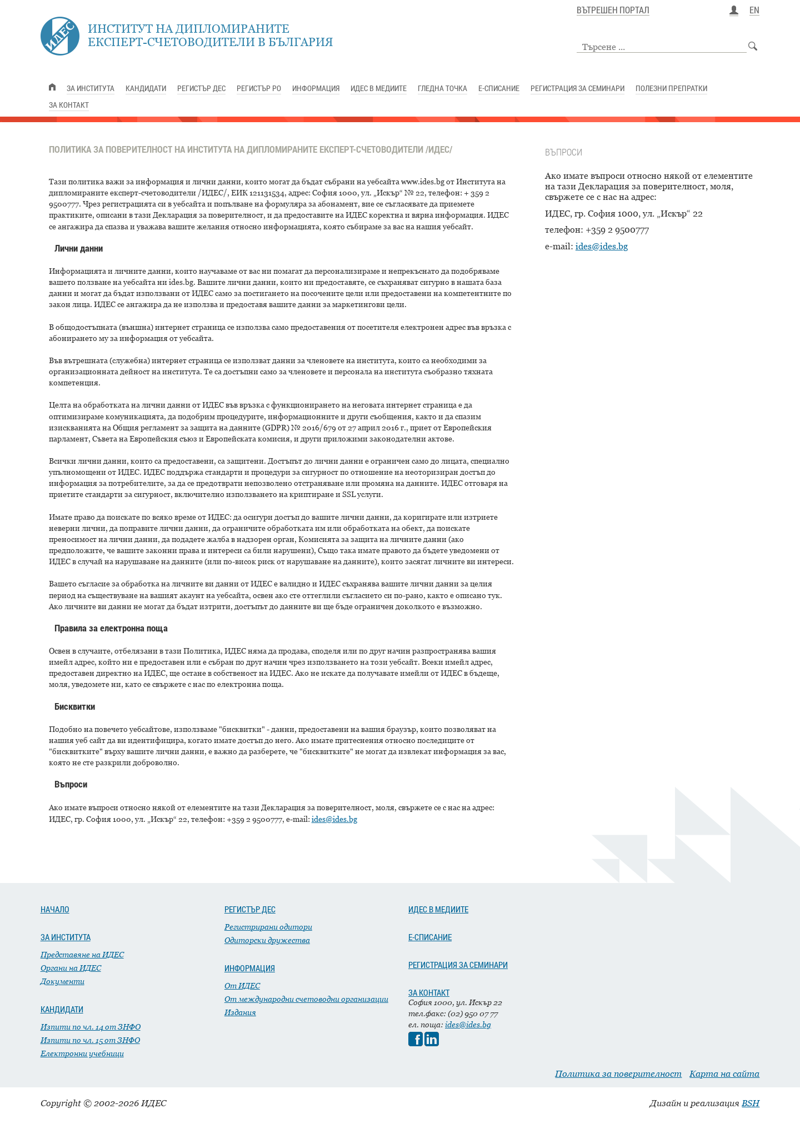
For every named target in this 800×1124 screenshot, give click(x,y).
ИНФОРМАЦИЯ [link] (315, 88)
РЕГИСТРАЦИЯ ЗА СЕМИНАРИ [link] (577, 88)
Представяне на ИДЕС (82, 954)
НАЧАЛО (55, 909)
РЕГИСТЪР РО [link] (259, 88)
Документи (62, 981)
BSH (750, 1103)
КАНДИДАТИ (62, 1009)
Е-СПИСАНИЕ (430, 936)
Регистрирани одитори (268, 926)
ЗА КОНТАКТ (428, 992)
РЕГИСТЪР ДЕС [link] (201, 88)
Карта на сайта (724, 1073)
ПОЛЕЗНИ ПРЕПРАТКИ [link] (671, 88)
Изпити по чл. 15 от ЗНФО (90, 1040)
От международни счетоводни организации (306, 998)
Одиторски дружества (267, 940)
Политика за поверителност (618, 1073)
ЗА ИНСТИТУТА (66, 936)
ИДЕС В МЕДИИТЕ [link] (379, 88)
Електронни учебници (82, 1053)
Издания (240, 1012)
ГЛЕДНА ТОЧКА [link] (442, 88)
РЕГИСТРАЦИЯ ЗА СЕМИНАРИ (458, 964)
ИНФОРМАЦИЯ (249, 968)
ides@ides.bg (602, 246)
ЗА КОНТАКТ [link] (69, 104)
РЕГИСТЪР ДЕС (250, 909)
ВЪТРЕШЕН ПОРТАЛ (613, 11)
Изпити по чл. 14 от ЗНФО (91, 1026)
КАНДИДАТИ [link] (146, 88)
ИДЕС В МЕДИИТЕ (438, 909)
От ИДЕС (242, 985)
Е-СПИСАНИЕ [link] (498, 88)
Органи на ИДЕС (71, 967)
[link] (52, 87)
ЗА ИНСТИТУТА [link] (90, 88)
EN (754, 11)
